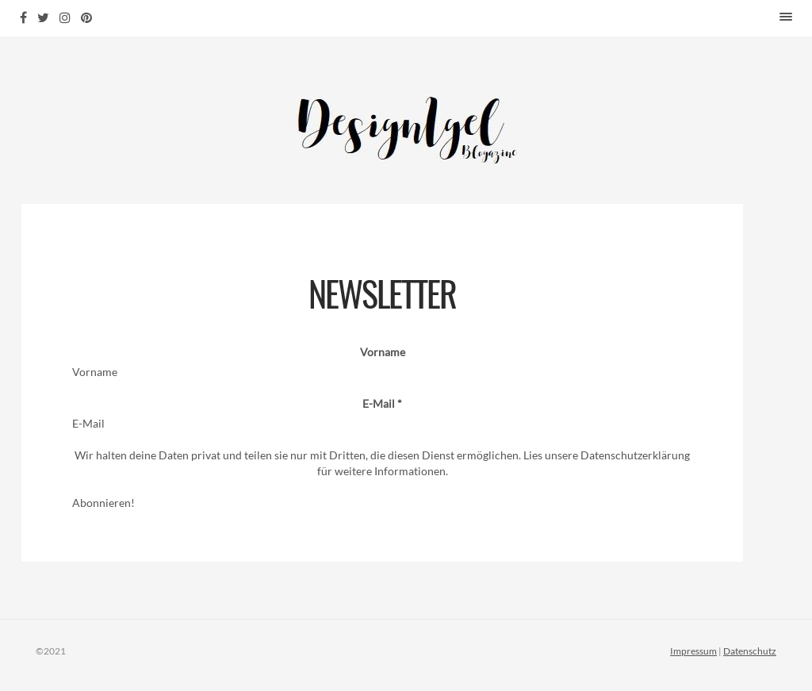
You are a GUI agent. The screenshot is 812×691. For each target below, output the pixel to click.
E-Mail (382, 403)
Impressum (693, 651)
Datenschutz (749, 651)
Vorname (382, 352)
